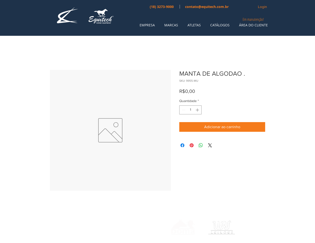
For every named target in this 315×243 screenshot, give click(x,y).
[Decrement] (183, 110)
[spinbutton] (190, 110)
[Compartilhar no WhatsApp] (201, 145)
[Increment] (198, 110)
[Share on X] (210, 145)
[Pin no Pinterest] (192, 145)
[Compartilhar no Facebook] (182, 145)
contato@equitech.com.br (207, 6)
